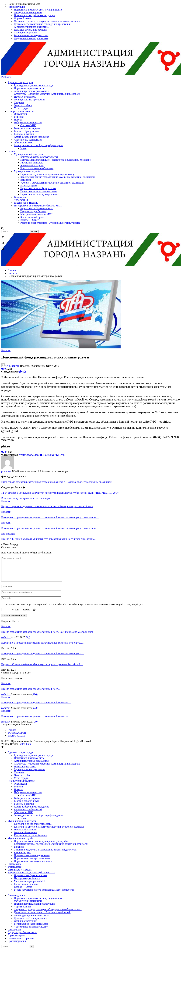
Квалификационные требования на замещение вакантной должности (51, 814)
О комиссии (20, 754)
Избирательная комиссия (21, 751)
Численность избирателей (28, 780)
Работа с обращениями (26, 771)
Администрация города (20, 48)
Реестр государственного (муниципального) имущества (44, 860)
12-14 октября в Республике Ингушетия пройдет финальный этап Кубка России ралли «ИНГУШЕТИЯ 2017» (60, 458)
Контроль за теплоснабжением (30, 805)
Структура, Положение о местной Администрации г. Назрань (47, 59)
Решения (19, 757)
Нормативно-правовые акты (29, 53)
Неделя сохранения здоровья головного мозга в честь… (31, 659)
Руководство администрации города (33, 51)
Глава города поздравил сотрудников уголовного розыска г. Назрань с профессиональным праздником (56, 447)
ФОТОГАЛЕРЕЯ (17, 703)
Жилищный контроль (25, 802)
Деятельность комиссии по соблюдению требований (42, 882)
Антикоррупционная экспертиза (31, 885)
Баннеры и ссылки (24, 774)
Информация (8, 499)
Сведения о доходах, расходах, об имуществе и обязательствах (48, 879)
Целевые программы (25, 62)
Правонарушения (17, 911)
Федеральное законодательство (31, 897)
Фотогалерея (14, 837)
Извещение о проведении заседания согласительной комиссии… (36, 673)
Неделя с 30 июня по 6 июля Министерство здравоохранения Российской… (42, 634)
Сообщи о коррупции (25, 891)
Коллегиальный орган (26, 854)
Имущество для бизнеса (27, 848)
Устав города (21, 73)
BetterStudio (25, 714)
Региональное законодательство (31, 894)
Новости (5, 316)
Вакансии (19, 817)
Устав (23, 788)
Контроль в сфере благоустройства (33, 794)
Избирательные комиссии (28, 762)
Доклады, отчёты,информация (30, 888)
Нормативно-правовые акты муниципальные (38, 868)
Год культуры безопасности (22, 902)
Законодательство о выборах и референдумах (38, 785)
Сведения (19, 68)
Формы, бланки (22, 877)
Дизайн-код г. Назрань (20, 840)
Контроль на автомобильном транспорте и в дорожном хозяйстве (49, 797)
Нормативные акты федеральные (31, 825)
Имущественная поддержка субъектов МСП (31, 843)
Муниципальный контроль (22, 791)
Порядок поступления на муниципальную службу (41, 811)
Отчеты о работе (23, 71)
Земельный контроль (25, 800)
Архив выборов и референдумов (31, 777)
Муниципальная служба (21, 808)
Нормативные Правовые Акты (30, 845)
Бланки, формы (22, 822)
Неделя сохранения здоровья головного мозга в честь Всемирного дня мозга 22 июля (47, 602)
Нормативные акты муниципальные (33, 831)
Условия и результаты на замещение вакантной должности (45, 820)
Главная (12, 700)
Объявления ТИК (23, 782)
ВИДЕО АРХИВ (16, 706)
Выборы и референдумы (27, 768)
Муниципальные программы (29, 65)
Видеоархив (14, 834)
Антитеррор (14, 900)
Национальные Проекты (21, 908)
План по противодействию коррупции (34, 874)
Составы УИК (28, 765)
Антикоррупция (16, 865)
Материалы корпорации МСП (30, 851)
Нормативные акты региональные (32, 828)
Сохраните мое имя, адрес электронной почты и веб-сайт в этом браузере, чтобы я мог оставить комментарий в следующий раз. (73, 574)
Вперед (14, 510)
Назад (5, 510)
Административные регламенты (31, 56)
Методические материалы (28, 871)
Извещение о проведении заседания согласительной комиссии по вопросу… (42, 613)
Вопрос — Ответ (23, 857)
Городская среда (16, 905)
